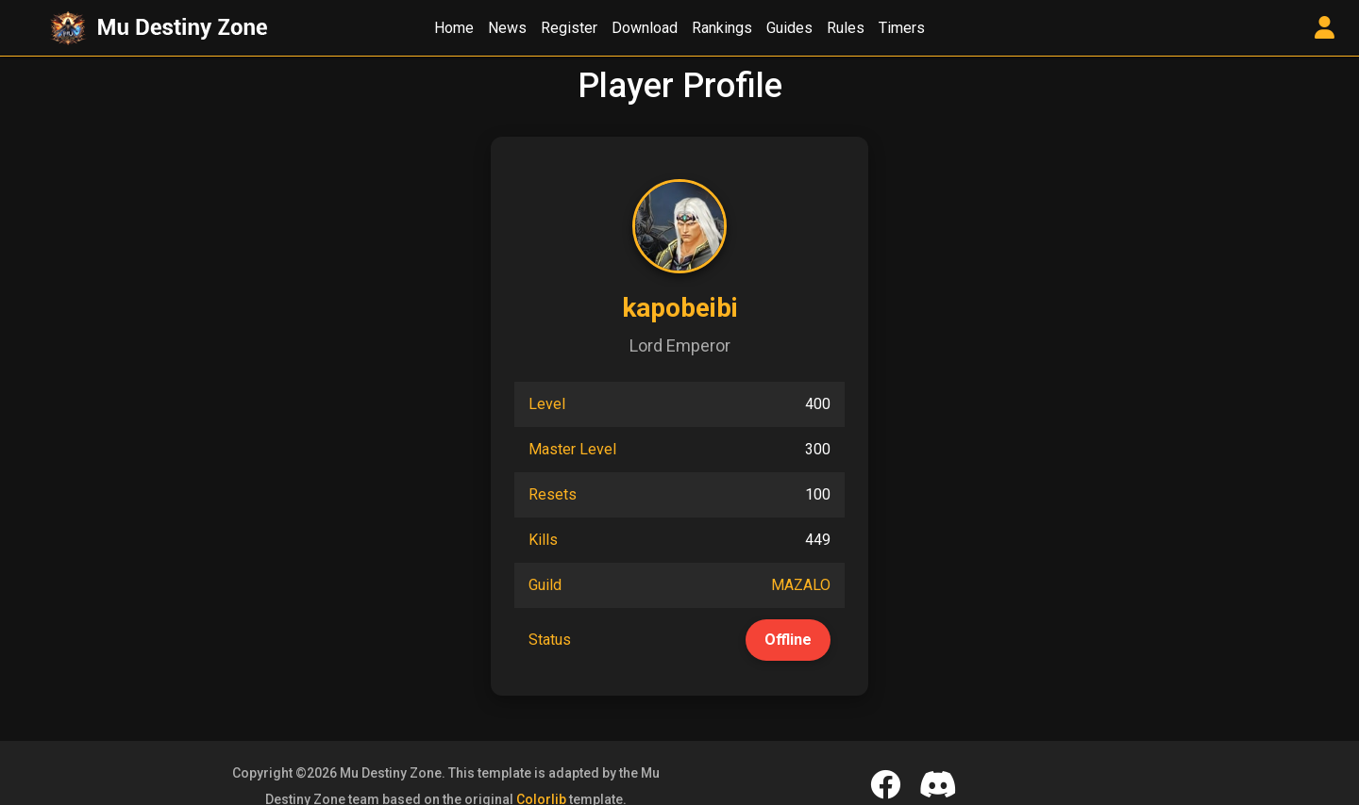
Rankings (722, 28)
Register (569, 28)
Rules (845, 28)
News (507, 28)
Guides (789, 28)
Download (645, 28)
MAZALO (800, 585)
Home (454, 28)
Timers (902, 28)
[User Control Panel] (1324, 28)
